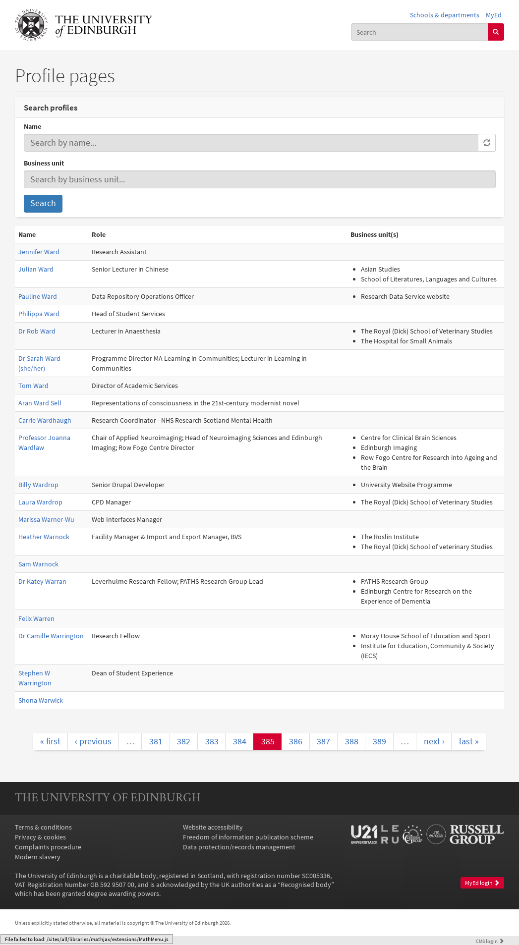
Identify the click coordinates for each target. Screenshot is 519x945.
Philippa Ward (38, 313)
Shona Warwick (40, 700)
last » (469, 741)
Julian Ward (36, 269)
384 (239, 741)
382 (183, 741)
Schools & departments (444, 14)
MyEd (494, 14)
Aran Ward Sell (39, 402)
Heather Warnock (43, 536)
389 (379, 741)
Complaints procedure (48, 846)
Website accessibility (213, 827)
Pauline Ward (37, 296)
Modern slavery (37, 856)
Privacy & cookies (40, 837)
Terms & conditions (43, 827)
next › (434, 741)
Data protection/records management (239, 846)
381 (156, 741)
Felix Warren (36, 618)
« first (50, 741)
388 (351, 741)
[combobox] (419, 31)
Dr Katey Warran (42, 581)
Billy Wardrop (38, 484)
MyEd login (482, 883)
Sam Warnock (38, 563)
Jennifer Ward (38, 251)
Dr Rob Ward (37, 331)
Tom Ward (33, 385)
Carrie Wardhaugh (44, 420)
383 (212, 741)
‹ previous (93, 741)
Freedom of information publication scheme (248, 837)
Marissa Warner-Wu (46, 519)
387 (323, 741)
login (490, 941)
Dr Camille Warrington (51, 635)
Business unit (44, 163)
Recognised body (306, 884)
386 (295, 741)
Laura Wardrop (40, 502)
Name (32, 126)
